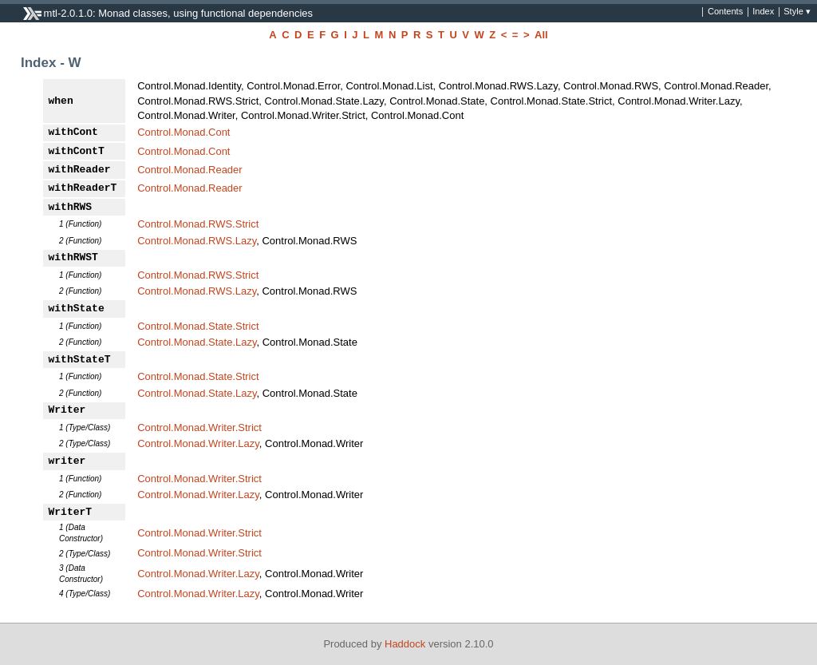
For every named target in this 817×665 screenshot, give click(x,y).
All (541, 35)
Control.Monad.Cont (183, 132)
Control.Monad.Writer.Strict (199, 427)
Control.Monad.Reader (190, 170)
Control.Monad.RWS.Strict (198, 224)
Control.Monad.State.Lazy (196, 342)
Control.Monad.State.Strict (198, 326)
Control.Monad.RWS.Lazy (196, 241)
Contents (725, 12)
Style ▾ (797, 12)
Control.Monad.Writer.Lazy (198, 443)
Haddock (405, 644)
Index (763, 12)
